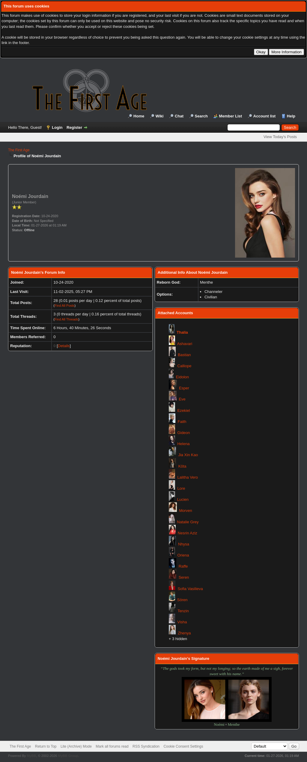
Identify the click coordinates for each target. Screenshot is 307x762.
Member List (230, 116)
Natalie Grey (187, 522)
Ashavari (184, 343)
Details (64, 346)
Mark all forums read (112, 746)
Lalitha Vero (187, 477)
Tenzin (183, 611)
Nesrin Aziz (187, 533)
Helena (183, 444)
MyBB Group (68, 756)
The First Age (18, 150)
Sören (182, 600)
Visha (182, 622)
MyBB (31, 756)
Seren (184, 577)
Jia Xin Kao (188, 455)
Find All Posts (65, 305)
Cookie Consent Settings (183, 746)
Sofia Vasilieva (190, 588)
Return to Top (46, 746)
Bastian (184, 355)
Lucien (183, 499)
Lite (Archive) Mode (76, 746)
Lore (181, 488)
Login (57, 127)
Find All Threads (66, 319)
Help (291, 116)
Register (74, 127)
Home (138, 116)
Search (201, 116)
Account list (264, 116)
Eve (182, 399)
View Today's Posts (280, 136)
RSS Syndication (146, 746)
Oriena (183, 555)
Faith (182, 421)
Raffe (183, 566)
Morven (185, 510)
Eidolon (182, 377)
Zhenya (184, 633)
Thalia (182, 332)
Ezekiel (183, 410)
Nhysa (183, 544)
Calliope (184, 366)
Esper (184, 388)
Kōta (182, 466)
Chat (179, 116)
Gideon (183, 432)
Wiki (160, 116)
